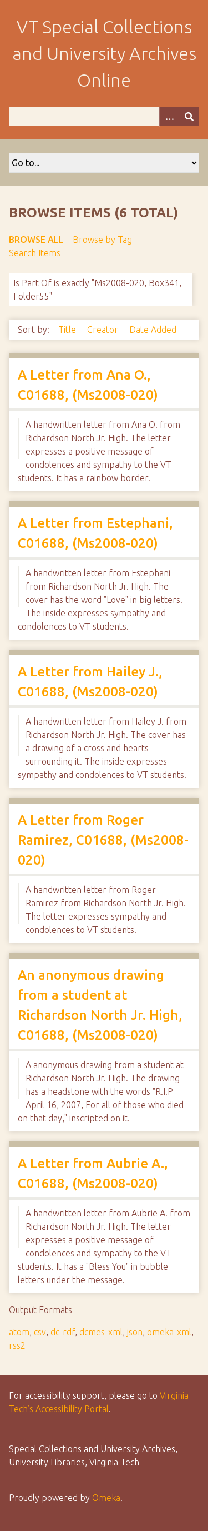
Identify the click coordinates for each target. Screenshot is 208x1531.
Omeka (106, 1498)
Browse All (36, 240)
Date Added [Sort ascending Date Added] (152, 330)
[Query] (104, 116)
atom (19, 1332)
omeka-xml (169, 1332)
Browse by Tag (102, 240)
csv (40, 1332)
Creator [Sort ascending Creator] (103, 330)
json (135, 1332)
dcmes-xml (101, 1332)
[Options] (169, 116)
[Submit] (189, 116)
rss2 (17, 1345)
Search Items (34, 253)
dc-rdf (62, 1332)
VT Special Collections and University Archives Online (104, 53)
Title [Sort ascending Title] (68, 330)
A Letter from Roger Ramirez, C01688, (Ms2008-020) (103, 839)
